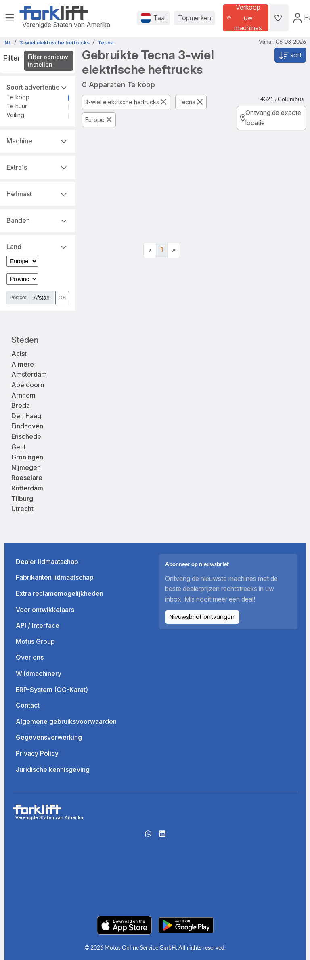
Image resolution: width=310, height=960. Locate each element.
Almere (22, 364)
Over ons (30, 657)
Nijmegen (26, 467)
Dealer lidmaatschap (47, 562)
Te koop (17, 97)
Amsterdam (29, 374)
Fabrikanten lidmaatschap (55, 577)
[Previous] (149, 250)
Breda (20, 405)
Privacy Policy (37, 753)
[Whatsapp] (148, 836)
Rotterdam (27, 488)
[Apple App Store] (124, 924)
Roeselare (26, 478)
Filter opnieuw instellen (48, 60)
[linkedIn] (162, 836)
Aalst (19, 354)
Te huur (16, 106)
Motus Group (35, 641)
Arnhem (23, 395)
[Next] (173, 250)
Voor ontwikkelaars (45, 610)
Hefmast (37, 193)
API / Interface (37, 625)
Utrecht (22, 509)
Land (37, 246)
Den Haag (26, 416)
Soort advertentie (37, 86)
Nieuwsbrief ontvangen (202, 617)
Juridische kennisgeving (53, 769)
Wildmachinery (38, 673)
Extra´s (37, 166)
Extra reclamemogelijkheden (59, 593)
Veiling (15, 114)
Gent (18, 447)
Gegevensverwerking (49, 737)
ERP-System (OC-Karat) (52, 689)
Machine (37, 140)
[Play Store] (186, 924)
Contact (28, 705)
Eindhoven (27, 426)
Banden (37, 220)
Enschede (26, 436)
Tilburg (22, 499)
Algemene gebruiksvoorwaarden (66, 721)
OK (62, 297)
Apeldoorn (27, 385)
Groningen (27, 457)
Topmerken (194, 18)
